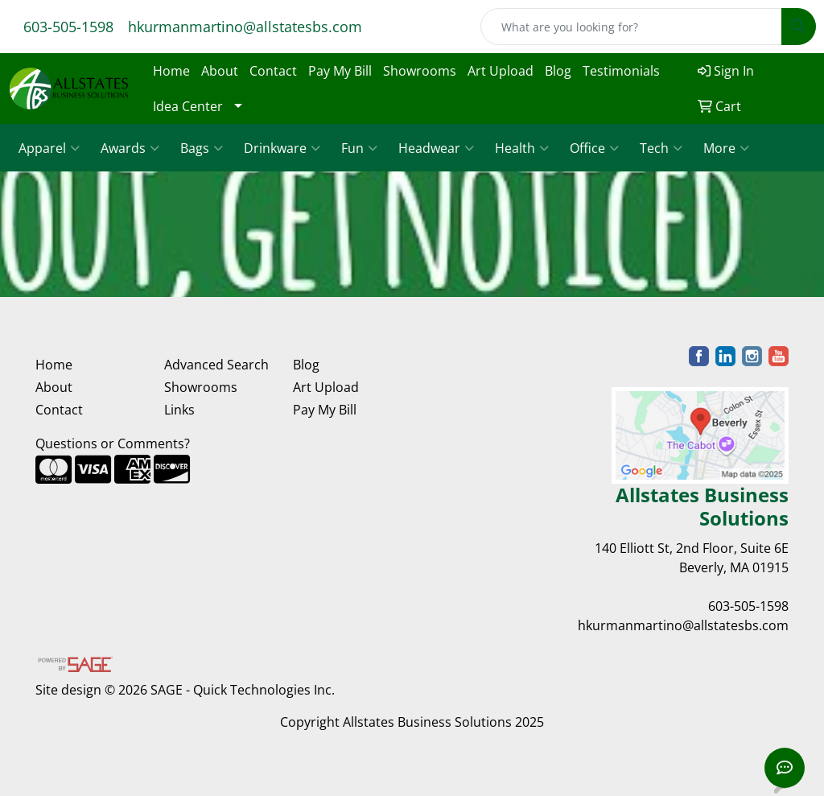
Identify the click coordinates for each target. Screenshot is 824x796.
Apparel (49, 148)
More (726, 148)
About (219, 71)
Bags (201, 148)
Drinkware (282, 148)
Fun (359, 148)
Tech (661, 148)
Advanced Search (216, 364)
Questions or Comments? (112, 443)
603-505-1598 (68, 26)
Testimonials (621, 71)
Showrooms (419, 71)
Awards (130, 148)
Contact (273, 71)
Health (522, 148)
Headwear (436, 148)
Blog (558, 71)
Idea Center (188, 106)
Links (179, 410)
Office (594, 148)
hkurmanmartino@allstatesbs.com (245, 26)
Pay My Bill (340, 71)
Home (171, 71)
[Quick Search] (631, 26)
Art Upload (501, 71)
